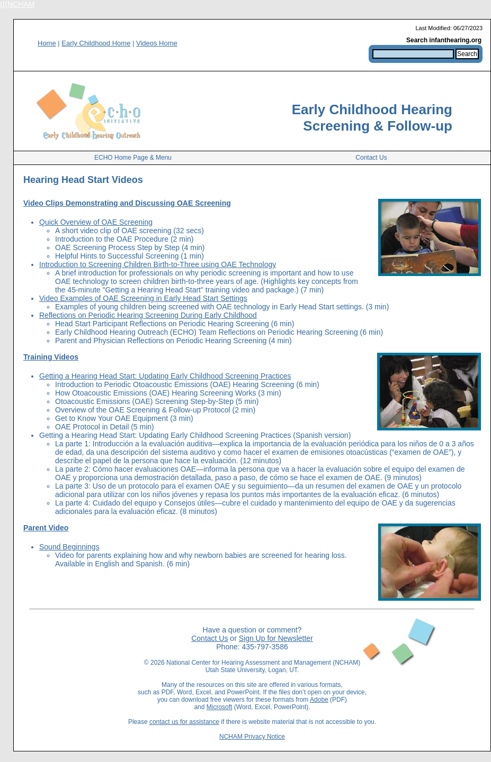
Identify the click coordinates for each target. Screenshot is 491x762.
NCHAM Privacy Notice (252, 736)
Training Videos (50, 357)
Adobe (319, 699)
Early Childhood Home (95, 43)
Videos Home (156, 43)
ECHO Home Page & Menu (133, 157)
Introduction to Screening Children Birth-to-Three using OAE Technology (157, 264)
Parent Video (45, 528)
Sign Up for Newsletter (276, 638)
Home (47, 43)
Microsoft (220, 707)
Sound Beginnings (69, 547)
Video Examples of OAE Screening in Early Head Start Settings (143, 298)
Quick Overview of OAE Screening (96, 222)
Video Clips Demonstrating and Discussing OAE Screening (127, 203)
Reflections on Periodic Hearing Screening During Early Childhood (148, 315)
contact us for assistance (184, 722)
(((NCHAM (17, 4)
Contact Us (371, 157)
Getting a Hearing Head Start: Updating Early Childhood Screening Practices (165, 376)
